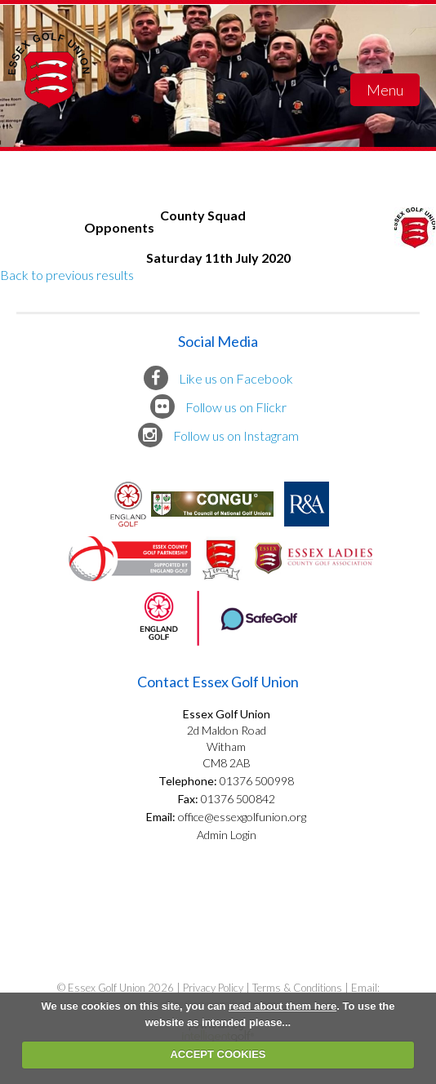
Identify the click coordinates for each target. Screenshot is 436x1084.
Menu (385, 90)
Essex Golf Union (49, 90)
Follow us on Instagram (218, 435)
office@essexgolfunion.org (241, 817)
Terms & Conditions (297, 987)
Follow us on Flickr (218, 406)
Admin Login (226, 835)
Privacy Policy (213, 987)
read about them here (282, 1006)
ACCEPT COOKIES (217, 1054)
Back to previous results (67, 274)
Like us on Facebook (218, 378)
